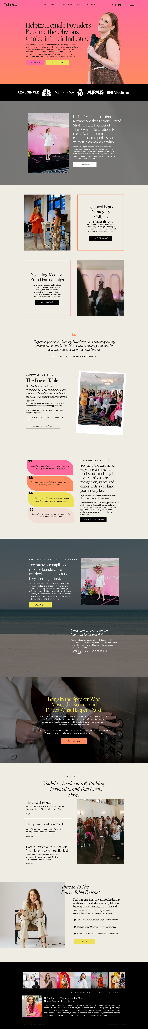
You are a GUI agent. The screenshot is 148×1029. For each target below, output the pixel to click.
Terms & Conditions (120, 1024)
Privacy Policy (110, 1024)
